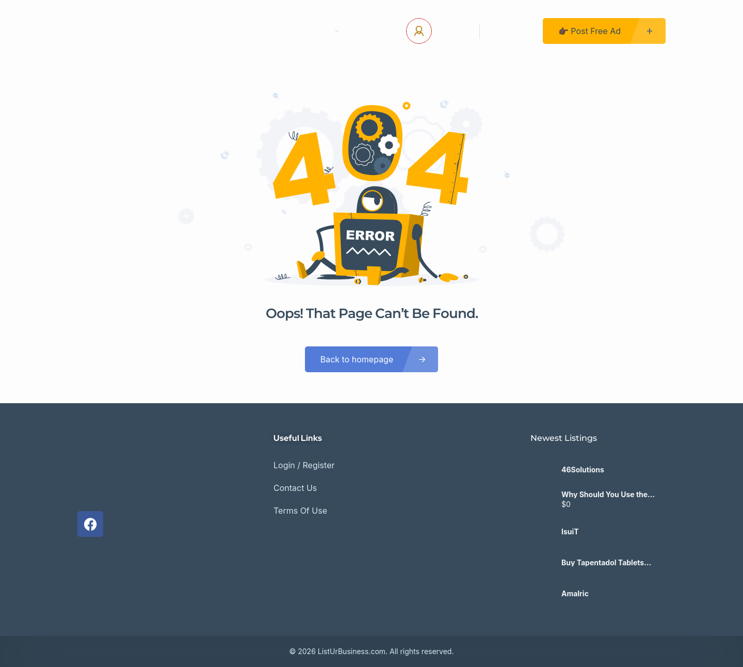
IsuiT (570, 531)
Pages (321, 31)
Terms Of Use (300, 510)
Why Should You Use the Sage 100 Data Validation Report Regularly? (605, 494)
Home (203, 31)
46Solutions (582, 469)
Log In (452, 31)
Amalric (575, 593)
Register (511, 31)
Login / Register (304, 465)
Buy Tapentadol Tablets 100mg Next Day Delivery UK (612, 562)
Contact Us (260, 31)
